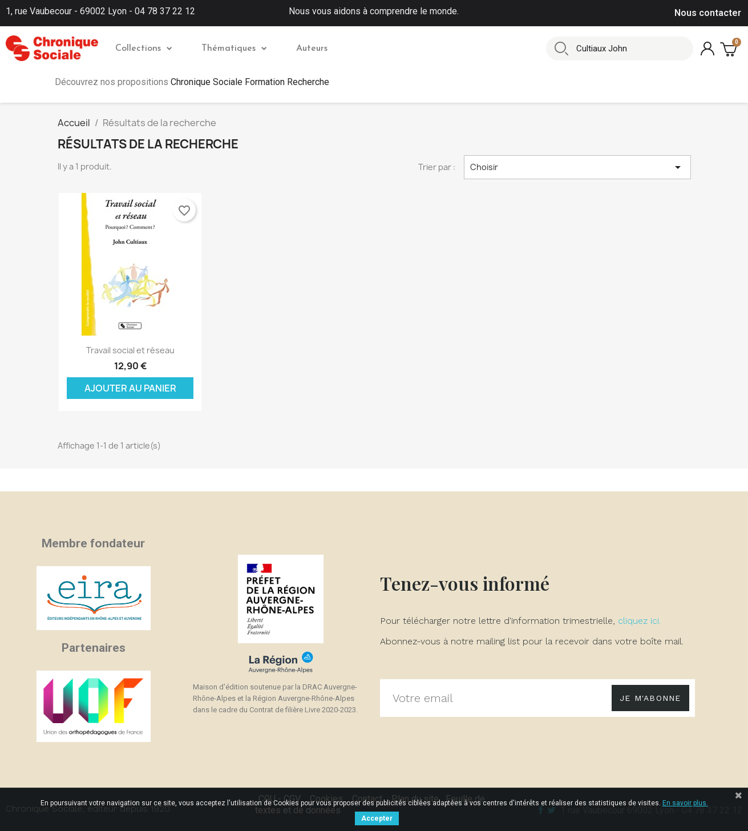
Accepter (377, 818)
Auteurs (311, 48)
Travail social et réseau (130, 350)
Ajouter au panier (130, 388)
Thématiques (233, 48)
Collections (143, 48)
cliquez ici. (639, 620)
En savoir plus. (685, 803)
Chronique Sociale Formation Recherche (250, 81)
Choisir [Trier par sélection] (577, 167)
